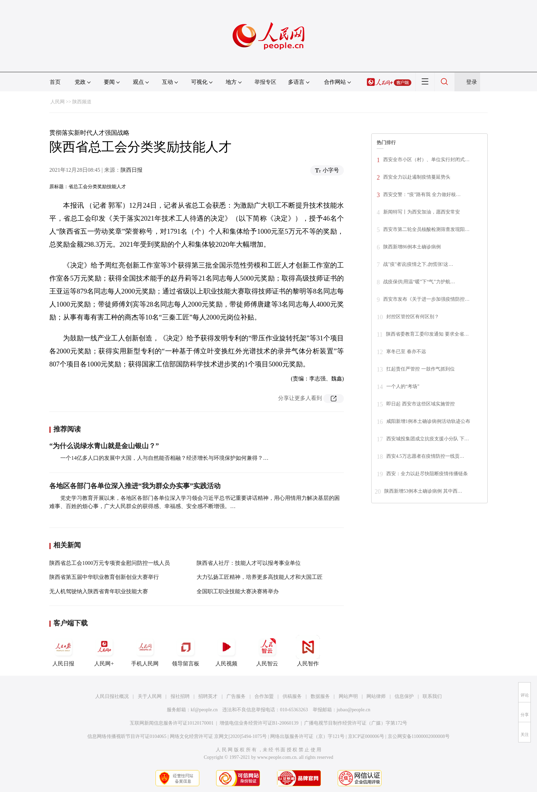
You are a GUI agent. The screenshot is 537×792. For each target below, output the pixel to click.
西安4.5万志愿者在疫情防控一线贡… (425, 456)
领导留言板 (185, 650)
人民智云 (267, 650)
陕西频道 (81, 101)
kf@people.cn (204, 709)
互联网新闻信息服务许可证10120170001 (172, 723)
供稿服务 (292, 696)
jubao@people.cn (353, 709)
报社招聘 (180, 696)
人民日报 (63, 650)
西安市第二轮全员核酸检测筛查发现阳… (426, 229)
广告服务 (236, 696)
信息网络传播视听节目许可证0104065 (126, 736)
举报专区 (265, 82)
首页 (55, 82)
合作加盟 (264, 696)
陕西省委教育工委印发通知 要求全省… (427, 334)
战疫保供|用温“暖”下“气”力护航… (419, 281)
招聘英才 (207, 696)
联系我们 (432, 696)
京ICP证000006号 (366, 736)
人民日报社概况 (112, 696)
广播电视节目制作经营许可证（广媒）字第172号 (355, 723)
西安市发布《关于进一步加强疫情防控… (426, 299)
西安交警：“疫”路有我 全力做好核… (422, 194)
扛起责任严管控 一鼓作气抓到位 (420, 369)
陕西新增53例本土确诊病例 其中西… (423, 491)
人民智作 (308, 650)
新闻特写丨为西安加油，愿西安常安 (421, 212)
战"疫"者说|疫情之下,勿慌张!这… (418, 264)
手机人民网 (145, 650)
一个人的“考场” (402, 386)
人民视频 (226, 650)
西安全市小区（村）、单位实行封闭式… (426, 159)
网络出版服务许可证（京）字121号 (307, 736)
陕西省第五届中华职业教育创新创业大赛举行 (104, 577)
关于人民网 (150, 696)
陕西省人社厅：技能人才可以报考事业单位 (249, 563)
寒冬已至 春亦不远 (406, 351)
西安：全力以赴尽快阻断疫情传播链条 (427, 473)
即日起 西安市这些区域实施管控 (420, 403)
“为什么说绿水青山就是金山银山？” (104, 446)
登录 (471, 82)
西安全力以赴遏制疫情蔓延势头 (416, 177)
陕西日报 (131, 170)
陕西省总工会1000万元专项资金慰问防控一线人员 (109, 563)
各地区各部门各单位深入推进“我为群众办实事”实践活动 (135, 486)
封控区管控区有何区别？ (412, 316)
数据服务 (320, 696)
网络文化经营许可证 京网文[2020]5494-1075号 (218, 736)
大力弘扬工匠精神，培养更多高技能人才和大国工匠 (260, 577)
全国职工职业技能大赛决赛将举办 (238, 591)
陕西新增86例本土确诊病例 (412, 246)
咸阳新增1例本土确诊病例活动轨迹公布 (428, 421)
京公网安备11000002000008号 (419, 736)
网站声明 (348, 696)
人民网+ (104, 650)
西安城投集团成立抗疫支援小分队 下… (427, 438)
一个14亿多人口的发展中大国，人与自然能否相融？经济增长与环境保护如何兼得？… (164, 458)
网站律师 (376, 696)
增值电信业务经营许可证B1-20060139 (259, 723)
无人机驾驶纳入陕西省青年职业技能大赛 (98, 591)
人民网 (57, 101)
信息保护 (404, 696)
